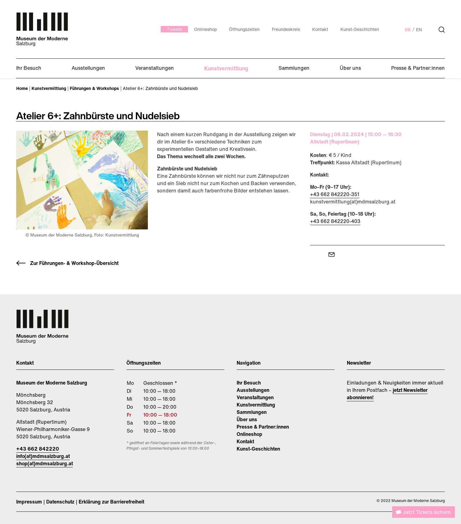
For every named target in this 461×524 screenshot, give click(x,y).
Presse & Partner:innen (263, 426)
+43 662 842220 (37, 448)
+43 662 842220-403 (335, 221)
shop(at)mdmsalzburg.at (44, 463)
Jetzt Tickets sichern (427, 512)
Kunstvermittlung (256, 404)
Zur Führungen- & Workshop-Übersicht (74, 263)
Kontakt (245, 441)
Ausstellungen (253, 390)
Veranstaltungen (255, 397)
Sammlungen (252, 412)
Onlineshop (249, 434)
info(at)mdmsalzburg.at (43, 456)
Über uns (247, 419)
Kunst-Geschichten (258, 448)
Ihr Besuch (249, 382)
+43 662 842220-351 (334, 194)
